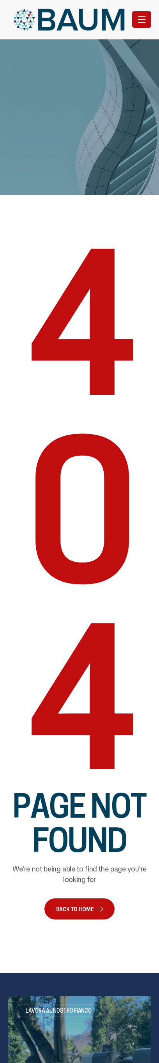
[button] (79, 908)
